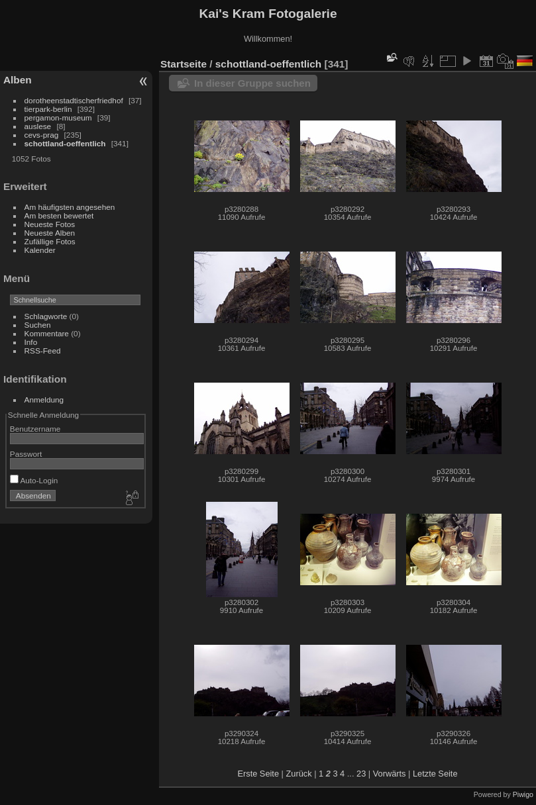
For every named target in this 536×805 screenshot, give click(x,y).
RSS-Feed (43, 350)
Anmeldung (44, 399)
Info (31, 342)
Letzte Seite (435, 774)
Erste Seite (258, 774)
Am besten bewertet (59, 215)
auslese (38, 126)
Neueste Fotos (50, 224)
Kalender (40, 250)
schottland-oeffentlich (65, 143)
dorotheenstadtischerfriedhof (74, 100)
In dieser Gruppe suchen (252, 83)
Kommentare (47, 333)
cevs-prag (42, 134)
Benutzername (35, 428)
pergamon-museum (58, 117)
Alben (17, 79)
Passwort (26, 454)
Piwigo (523, 794)
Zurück (298, 774)
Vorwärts (389, 774)
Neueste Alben (50, 232)
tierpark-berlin (48, 109)
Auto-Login (34, 480)
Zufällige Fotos (50, 241)
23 (361, 774)
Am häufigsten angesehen (70, 207)
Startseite (183, 64)
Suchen (38, 324)
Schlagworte (46, 316)
